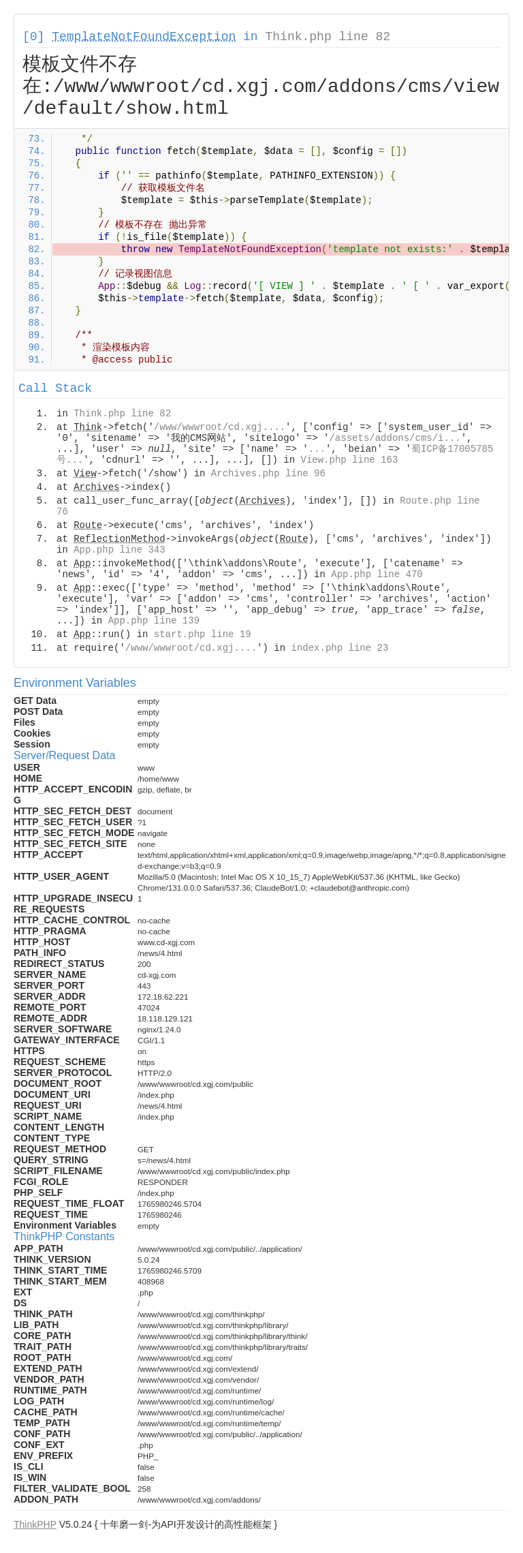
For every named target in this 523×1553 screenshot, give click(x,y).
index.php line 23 (339, 648)
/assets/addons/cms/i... (394, 438)
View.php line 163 (349, 460)
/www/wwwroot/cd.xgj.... (219, 427)
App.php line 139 (154, 620)
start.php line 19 (202, 634)
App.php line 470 (376, 574)
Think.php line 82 (327, 37)
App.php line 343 (119, 549)
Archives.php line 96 (268, 473)
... (317, 449)
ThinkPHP (35, 1524)
